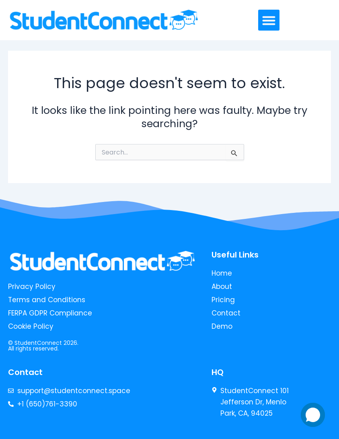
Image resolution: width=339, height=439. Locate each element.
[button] (268, 20)
